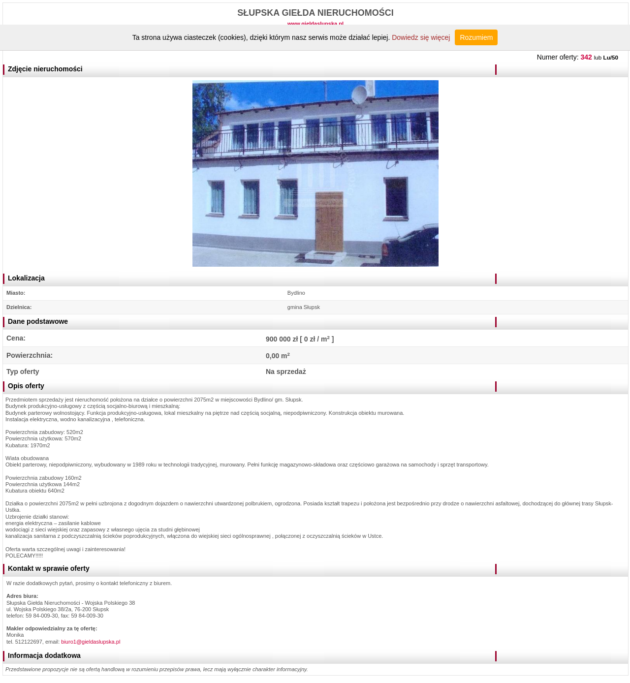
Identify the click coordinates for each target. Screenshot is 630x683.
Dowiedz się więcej (421, 37)
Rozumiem (476, 37)
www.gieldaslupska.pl (315, 24)
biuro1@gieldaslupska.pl (90, 642)
